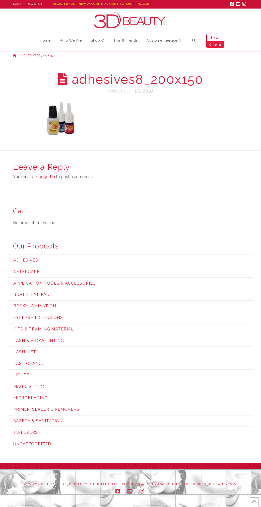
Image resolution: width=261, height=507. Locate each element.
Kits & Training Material (43, 329)
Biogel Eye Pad (31, 294)
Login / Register (27, 4)
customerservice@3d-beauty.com (202, 484)
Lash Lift (24, 352)
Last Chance (28, 363)
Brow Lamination (34, 306)
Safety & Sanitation (38, 420)
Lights (21, 375)
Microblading (30, 397)
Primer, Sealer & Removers (46, 409)
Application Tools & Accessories (54, 283)
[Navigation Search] (193, 41)
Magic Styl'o (28, 386)
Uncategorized (32, 444)
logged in (46, 176)
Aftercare (26, 271)
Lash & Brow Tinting (38, 340)
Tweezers (25, 432)
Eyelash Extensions (38, 317)
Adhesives (25, 260)
